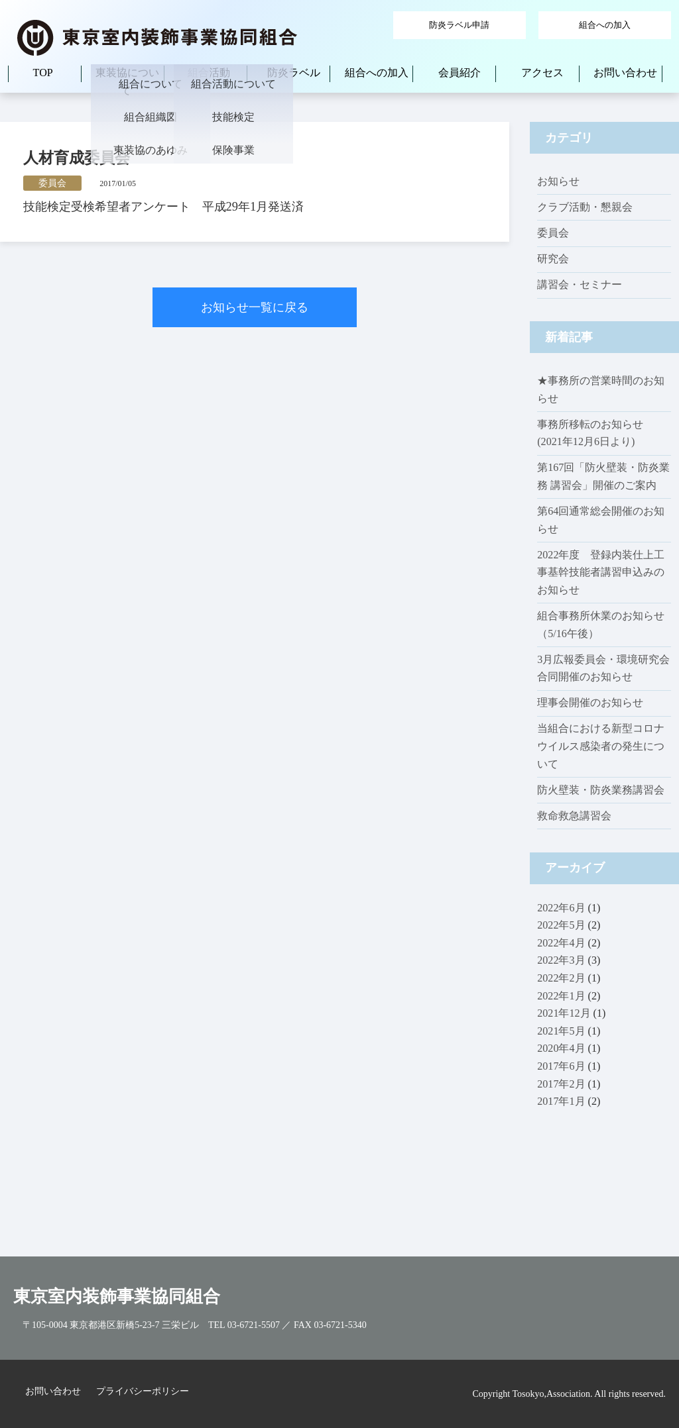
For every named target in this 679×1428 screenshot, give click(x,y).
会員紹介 (459, 72)
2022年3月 (561, 960)
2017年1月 (561, 1101)
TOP (43, 72)
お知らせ (558, 181)
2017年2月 (561, 1084)
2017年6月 (561, 1066)
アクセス (542, 72)
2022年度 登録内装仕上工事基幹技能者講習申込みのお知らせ (600, 572)
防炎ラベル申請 (459, 25)
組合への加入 (605, 25)
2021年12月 (563, 1013)
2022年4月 (561, 942)
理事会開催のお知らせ (590, 702)
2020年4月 (561, 1048)
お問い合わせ (625, 72)
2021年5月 (561, 1031)
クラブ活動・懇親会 (585, 207)
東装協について (127, 81)
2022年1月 (561, 995)
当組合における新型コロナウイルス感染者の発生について (600, 746)
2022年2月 (561, 978)
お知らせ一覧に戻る (254, 307)
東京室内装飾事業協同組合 (116, 1296)
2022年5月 (561, 925)
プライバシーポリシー (142, 1391)
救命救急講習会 (574, 815)
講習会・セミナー (579, 284)
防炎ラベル (293, 72)
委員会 (553, 232)
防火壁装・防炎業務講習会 (600, 789)
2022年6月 (561, 907)
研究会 (553, 258)
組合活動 (209, 72)
